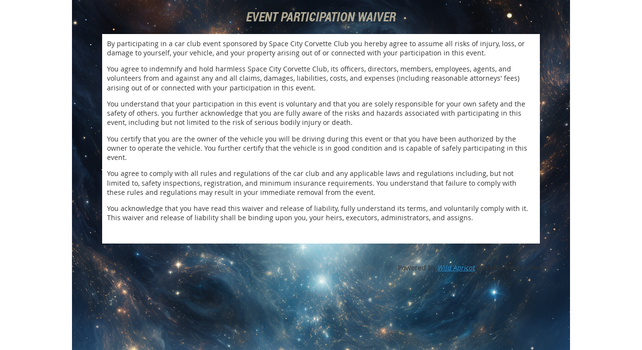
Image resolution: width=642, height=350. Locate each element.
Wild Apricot (456, 267)
